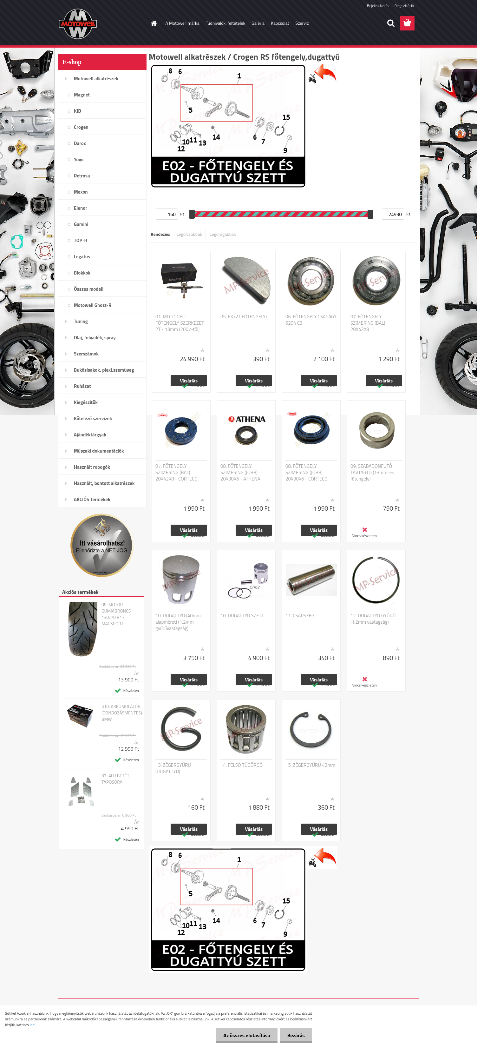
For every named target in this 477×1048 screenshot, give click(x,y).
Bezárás (295, 1035)
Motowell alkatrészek (96, 78)
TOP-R (80, 240)
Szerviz (302, 23)
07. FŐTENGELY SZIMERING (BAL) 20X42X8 (367, 323)
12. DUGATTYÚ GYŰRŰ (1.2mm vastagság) (373, 619)
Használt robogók (92, 467)
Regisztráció (404, 6)
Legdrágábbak (223, 234)
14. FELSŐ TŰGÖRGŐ (241, 765)
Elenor (80, 208)
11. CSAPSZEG (299, 616)
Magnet (82, 94)
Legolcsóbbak (189, 234)
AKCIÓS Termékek (92, 499)
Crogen (81, 127)
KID (77, 111)
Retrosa (82, 175)
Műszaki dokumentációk (99, 450)
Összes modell (88, 289)
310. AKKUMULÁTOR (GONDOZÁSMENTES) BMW (121, 712)
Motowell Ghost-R (92, 305)
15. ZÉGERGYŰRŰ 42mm (310, 765)
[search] (390, 23)
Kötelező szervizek (93, 418)
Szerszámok (86, 353)
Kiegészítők (86, 402)
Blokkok (82, 272)
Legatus (82, 256)
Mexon (81, 192)
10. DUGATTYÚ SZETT (242, 616)
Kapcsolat (280, 23)
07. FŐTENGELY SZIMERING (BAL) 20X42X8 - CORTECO (176, 472)
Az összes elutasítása (245, 1035)
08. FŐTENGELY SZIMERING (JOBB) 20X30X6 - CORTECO (306, 472)
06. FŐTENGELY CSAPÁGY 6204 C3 (311, 320)
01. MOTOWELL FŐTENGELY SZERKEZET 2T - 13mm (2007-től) (179, 323)
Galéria (258, 23)
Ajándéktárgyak (90, 434)
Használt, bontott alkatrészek (104, 483)
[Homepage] (153, 23)
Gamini (81, 224)
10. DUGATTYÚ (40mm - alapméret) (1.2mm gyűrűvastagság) (179, 622)
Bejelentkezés (378, 6)
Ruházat (82, 386)
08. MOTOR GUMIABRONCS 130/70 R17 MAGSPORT (116, 614)
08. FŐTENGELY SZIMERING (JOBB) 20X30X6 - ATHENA (240, 472)
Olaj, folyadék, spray (95, 337)
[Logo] (101, 23)
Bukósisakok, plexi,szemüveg (104, 370)
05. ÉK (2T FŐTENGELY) (243, 317)
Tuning (81, 321)
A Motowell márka (182, 23)
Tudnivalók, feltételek (225, 23)
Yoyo (79, 159)
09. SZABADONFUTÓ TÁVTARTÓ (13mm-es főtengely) (372, 472)
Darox (80, 143)
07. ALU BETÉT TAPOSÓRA (115, 779)
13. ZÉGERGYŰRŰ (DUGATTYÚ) (173, 768)
